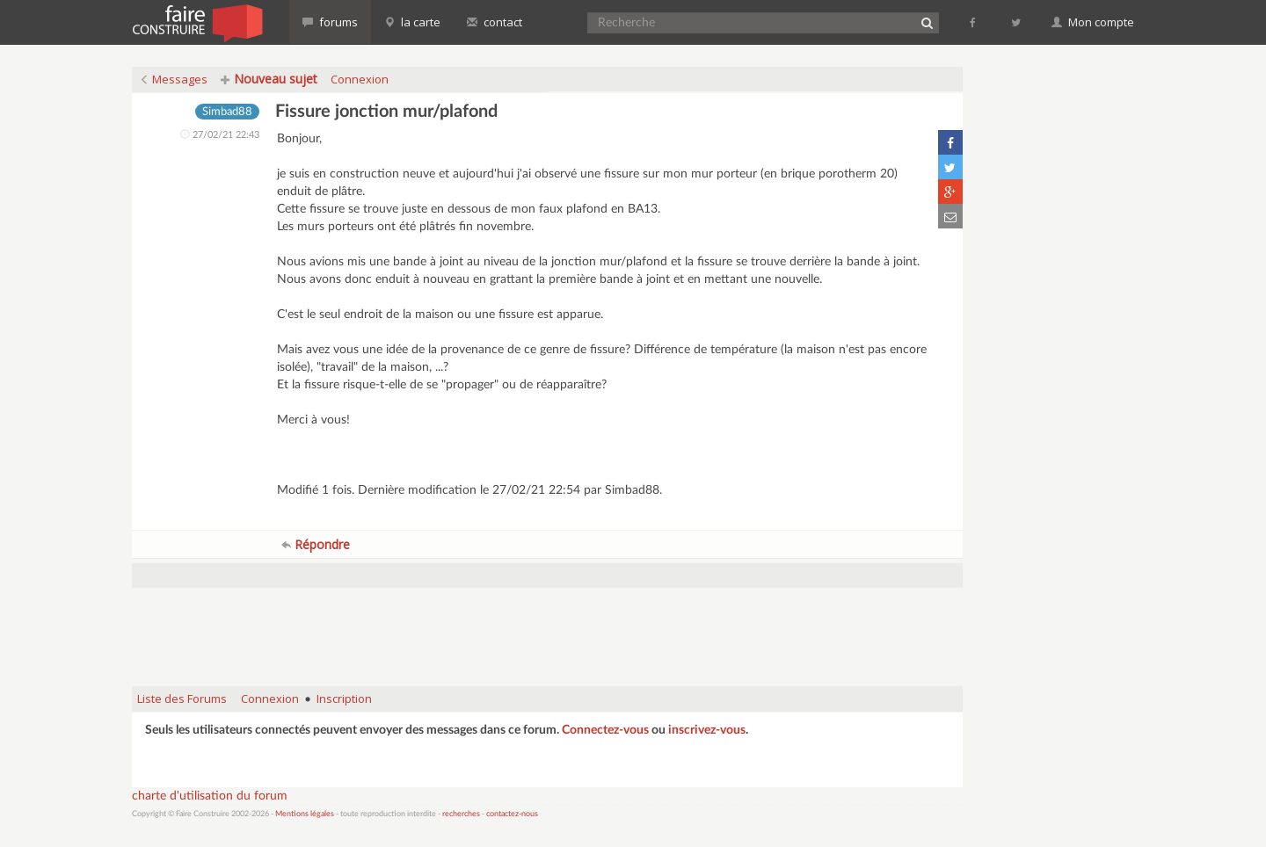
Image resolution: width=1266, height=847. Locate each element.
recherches (461, 814)
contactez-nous (512, 814)
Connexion (360, 79)
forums (330, 22)
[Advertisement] (548, 628)
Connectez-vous (605, 730)
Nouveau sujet (269, 78)
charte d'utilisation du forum (209, 796)
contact (494, 22)
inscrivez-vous (707, 730)
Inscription (344, 698)
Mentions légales (304, 814)
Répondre (315, 544)
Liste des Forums (182, 698)
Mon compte (1092, 22)
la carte (412, 22)
